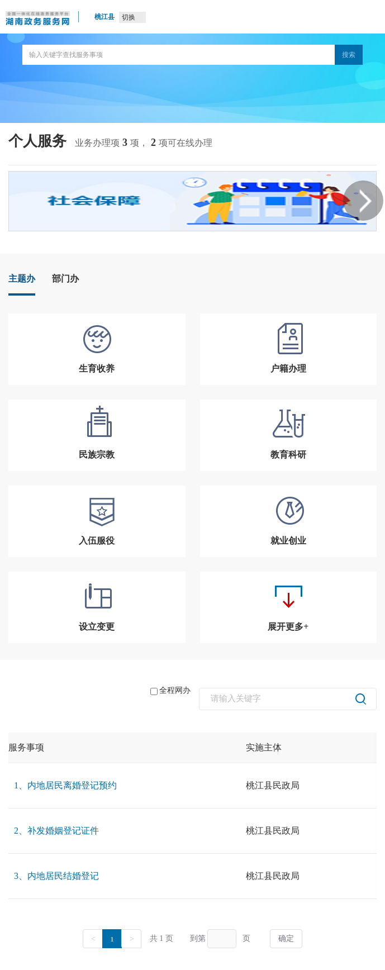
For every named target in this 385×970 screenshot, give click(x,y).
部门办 (65, 278)
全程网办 (170, 690)
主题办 (21, 278)
